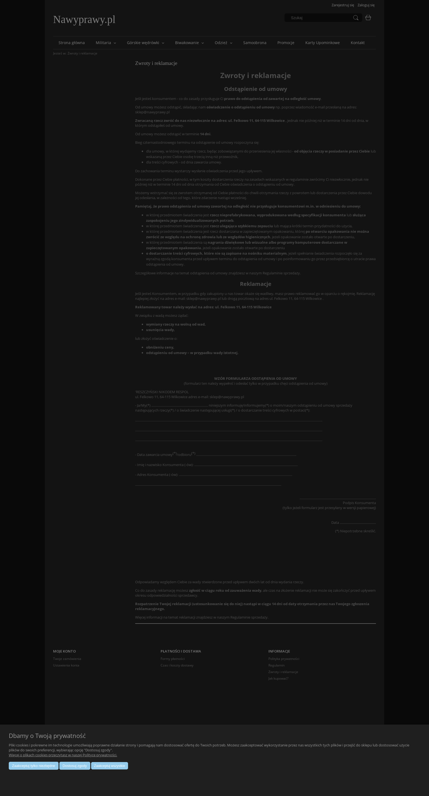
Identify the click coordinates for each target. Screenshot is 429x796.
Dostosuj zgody (75, 766)
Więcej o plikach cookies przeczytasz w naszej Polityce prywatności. (63, 754)
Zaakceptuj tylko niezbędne (33, 766)
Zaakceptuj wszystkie (109, 766)
